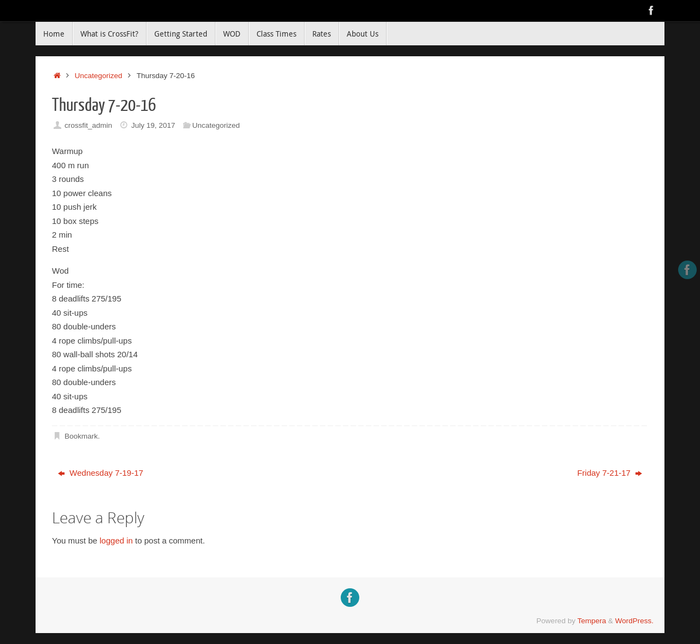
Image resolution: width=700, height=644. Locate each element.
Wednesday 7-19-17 (100, 472)
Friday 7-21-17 (609, 472)
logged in (116, 540)
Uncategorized (98, 76)
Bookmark (81, 436)
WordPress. (634, 621)
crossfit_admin (88, 125)
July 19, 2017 (153, 125)
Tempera (592, 621)
